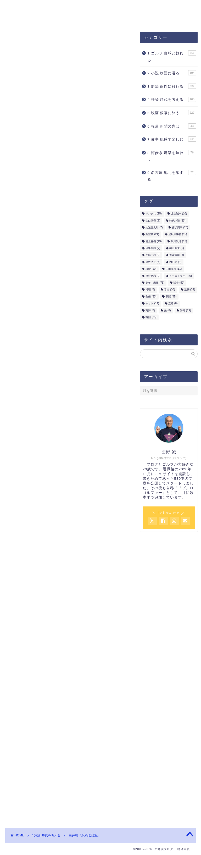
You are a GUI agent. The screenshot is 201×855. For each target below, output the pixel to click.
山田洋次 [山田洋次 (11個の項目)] (174, 269)
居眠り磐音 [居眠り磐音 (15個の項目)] (177, 234)
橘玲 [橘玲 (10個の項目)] (151, 269)
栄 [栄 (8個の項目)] (167, 310)
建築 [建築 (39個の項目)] (189, 290)
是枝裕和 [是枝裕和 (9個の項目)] (153, 276)
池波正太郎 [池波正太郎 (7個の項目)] (154, 227)
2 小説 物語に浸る (171, 73)
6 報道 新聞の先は (171, 126)
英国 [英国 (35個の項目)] (151, 317)
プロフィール (96, 7)
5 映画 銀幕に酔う (171, 112)
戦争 (33, 652)
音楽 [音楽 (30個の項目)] (169, 290)
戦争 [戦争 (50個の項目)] (179, 283)
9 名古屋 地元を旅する (171, 176)
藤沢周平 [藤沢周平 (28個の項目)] (180, 227)
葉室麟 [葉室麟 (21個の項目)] (152, 234)
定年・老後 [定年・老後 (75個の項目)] (155, 283)
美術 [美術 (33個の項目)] (151, 296)
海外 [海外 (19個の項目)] (185, 310)
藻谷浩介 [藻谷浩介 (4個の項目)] (153, 262)
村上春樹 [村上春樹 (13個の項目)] (153, 241)
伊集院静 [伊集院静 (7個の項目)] (153, 248)
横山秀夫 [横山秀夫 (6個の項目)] (176, 248)
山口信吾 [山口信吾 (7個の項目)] (153, 220)
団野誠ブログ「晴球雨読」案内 (41, 7)
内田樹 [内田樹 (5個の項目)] (175, 262)
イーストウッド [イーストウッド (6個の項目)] (180, 276)
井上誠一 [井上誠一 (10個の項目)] (179, 213)
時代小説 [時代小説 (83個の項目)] (177, 220)
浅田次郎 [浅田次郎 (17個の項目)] (179, 241)
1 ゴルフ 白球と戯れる (171, 56)
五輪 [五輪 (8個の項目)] (173, 303)
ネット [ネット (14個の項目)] (152, 303)
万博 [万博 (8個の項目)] (150, 310)
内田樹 (89, 123)
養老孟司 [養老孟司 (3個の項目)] (176, 255)
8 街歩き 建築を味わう (171, 156)
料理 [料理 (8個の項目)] (150, 290)
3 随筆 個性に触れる (171, 86)
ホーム (64, 17)
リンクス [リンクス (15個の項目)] (153, 213)
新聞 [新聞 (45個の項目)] (171, 296)
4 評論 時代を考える (23, 40)
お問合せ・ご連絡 (28, 17)
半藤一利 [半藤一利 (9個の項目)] (153, 255)
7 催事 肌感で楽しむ (171, 139)
